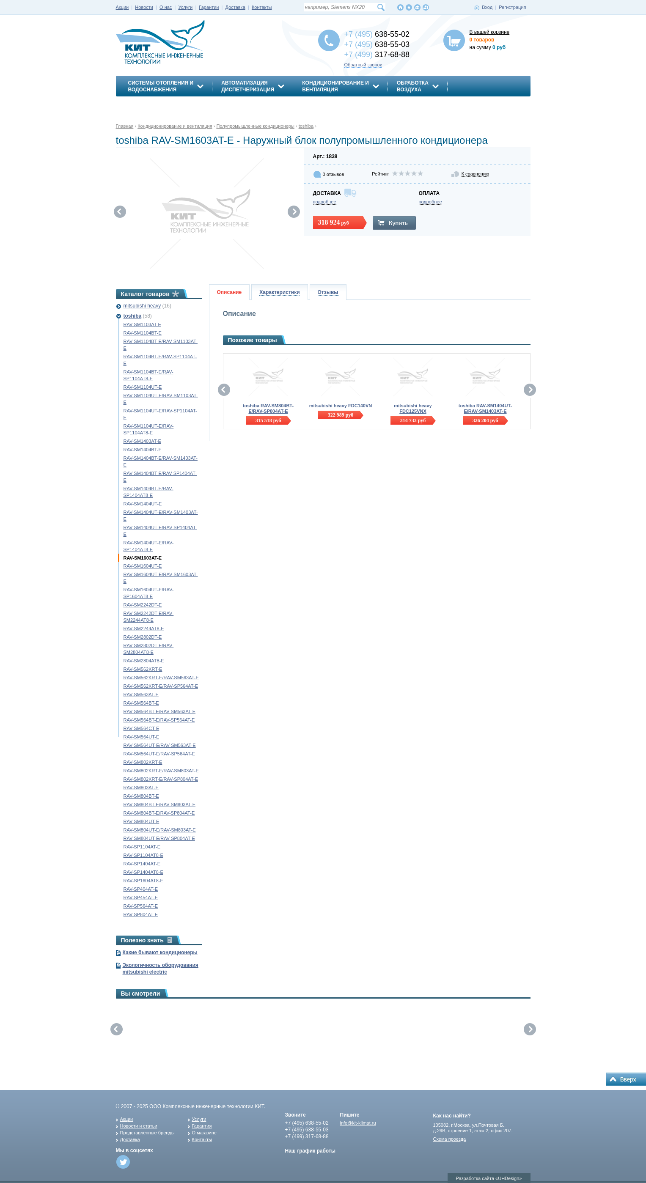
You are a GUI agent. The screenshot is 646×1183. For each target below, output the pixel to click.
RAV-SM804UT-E (141, 821)
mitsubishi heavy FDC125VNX (413, 408)
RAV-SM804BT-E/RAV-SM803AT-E (160, 804)
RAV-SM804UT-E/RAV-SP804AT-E (159, 838)
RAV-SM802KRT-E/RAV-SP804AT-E (161, 779)
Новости (144, 7)
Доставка (235, 7)
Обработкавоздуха (413, 86)
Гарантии (209, 7)
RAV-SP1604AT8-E (143, 880)
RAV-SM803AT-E (141, 787)
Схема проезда (449, 1139)
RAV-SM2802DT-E (143, 637)
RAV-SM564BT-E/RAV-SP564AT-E (159, 719)
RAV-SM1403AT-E (142, 441)
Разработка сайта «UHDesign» (489, 1178)
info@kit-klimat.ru (358, 1122)
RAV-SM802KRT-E (143, 762)
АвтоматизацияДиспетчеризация (247, 86)
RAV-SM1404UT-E (143, 503)
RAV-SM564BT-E (141, 702)
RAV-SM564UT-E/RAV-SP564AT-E (159, 753)
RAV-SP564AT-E (141, 906)
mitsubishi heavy (142, 306)
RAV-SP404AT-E (141, 889)
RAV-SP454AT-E (141, 897)
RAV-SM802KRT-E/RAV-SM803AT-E (161, 770)
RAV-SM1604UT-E (143, 565)
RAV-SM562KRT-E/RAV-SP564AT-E (161, 686)
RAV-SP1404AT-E (142, 863)
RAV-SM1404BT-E (143, 449)
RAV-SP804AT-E (141, 914)
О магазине (204, 1132)
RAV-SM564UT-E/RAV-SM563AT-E (160, 745)
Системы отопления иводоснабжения (161, 86)
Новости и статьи (138, 1125)
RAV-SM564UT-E (141, 736)
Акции (122, 7)
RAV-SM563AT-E (141, 694)
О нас (165, 7)
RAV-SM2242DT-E (143, 604)
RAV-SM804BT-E (141, 796)
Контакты (262, 7)
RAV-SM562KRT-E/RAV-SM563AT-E (161, 677)
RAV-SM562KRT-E (143, 669)
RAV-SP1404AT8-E (143, 872)
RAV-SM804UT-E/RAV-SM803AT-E (160, 829)
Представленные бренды (147, 1132)
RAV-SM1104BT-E (143, 332)
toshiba (133, 316)
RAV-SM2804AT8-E (144, 660)
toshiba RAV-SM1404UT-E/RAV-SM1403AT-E (485, 408)
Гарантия (202, 1125)
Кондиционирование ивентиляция (335, 86)
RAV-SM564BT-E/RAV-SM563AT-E (160, 711)
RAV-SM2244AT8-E (144, 628)
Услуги (185, 7)
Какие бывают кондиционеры (160, 952)
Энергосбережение (156, 104)
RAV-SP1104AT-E (142, 846)
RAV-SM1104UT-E (143, 387)
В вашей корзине (490, 32)
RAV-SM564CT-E (141, 728)
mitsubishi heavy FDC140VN (340, 405)
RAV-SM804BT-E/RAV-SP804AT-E (159, 812)
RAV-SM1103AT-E (142, 324)
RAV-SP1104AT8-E (143, 855)
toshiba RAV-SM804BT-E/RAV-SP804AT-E (268, 408)
